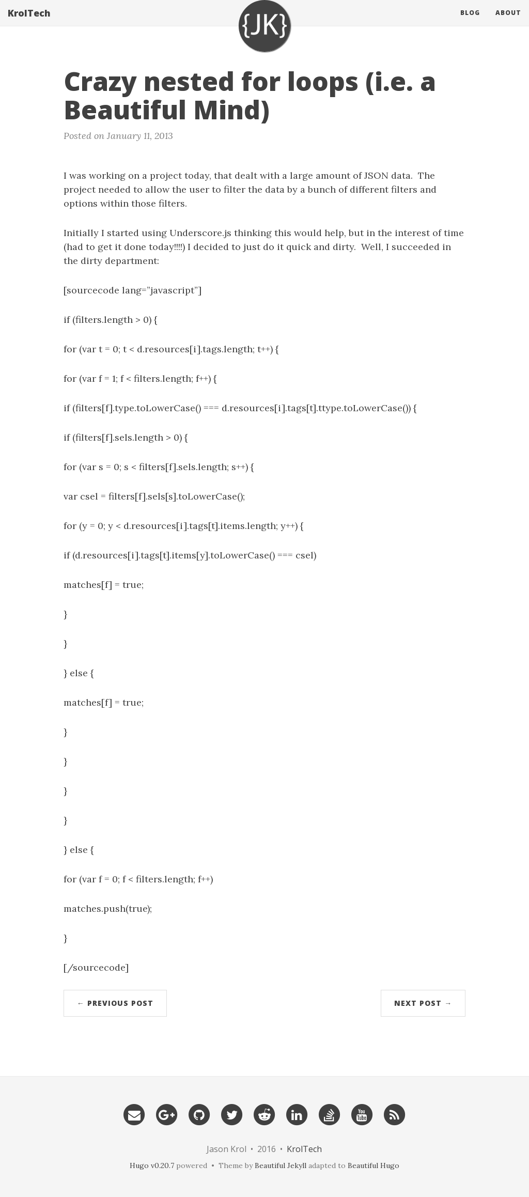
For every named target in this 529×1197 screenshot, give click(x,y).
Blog (470, 23)
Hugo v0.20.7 (152, 1165)
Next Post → (423, 1003)
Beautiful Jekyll (280, 1165)
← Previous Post (115, 1003)
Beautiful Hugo (373, 1165)
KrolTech (29, 23)
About (508, 23)
